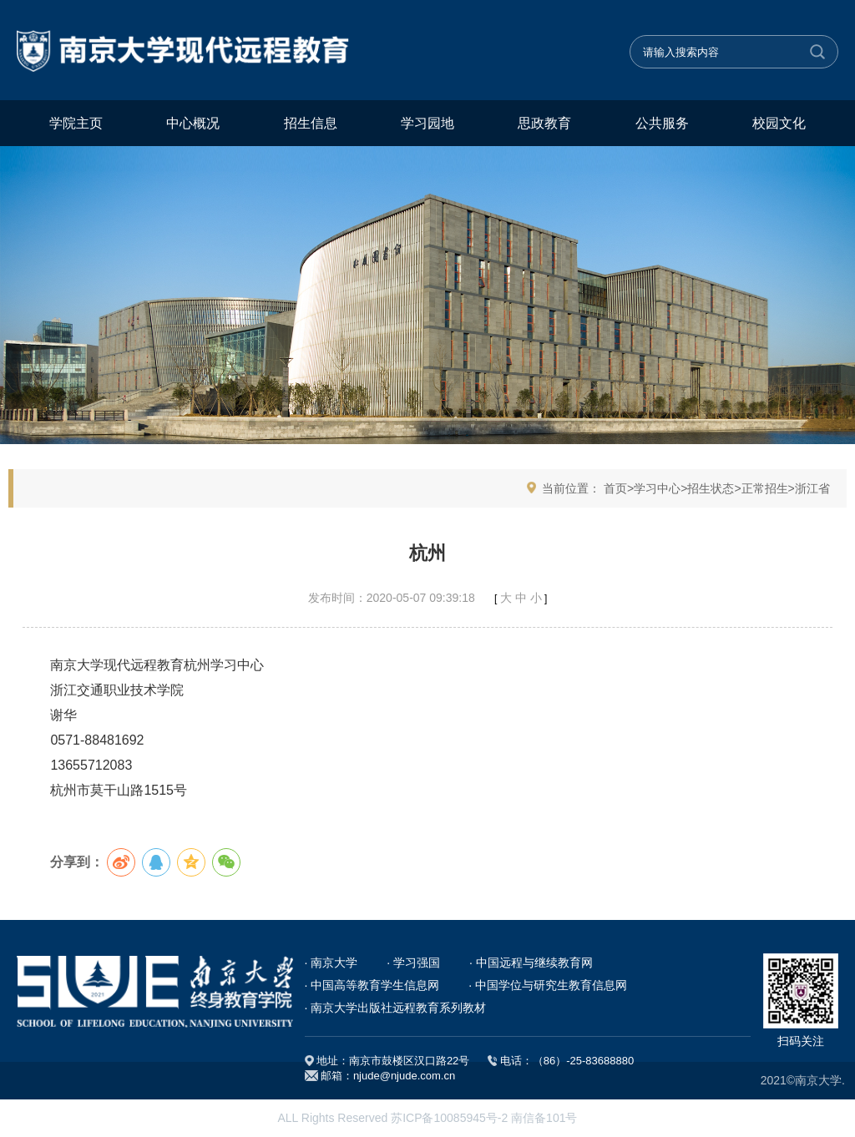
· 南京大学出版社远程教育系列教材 (396, 1007)
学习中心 (657, 488)
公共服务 (662, 123)
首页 (615, 488)
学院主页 (76, 123)
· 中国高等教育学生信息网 (372, 985)
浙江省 (812, 488)
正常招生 (764, 488)
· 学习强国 (413, 962)
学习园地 (427, 123)
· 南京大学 (331, 962)
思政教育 (544, 123)
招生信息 (310, 123)
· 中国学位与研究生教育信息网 (547, 985)
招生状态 (710, 488)
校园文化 (779, 123)
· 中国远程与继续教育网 (531, 962)
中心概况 (193, 123)
